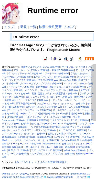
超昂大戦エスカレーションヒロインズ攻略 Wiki (60, 87)
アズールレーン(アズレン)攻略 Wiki (32, 70)
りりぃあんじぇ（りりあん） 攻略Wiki (43, 147)
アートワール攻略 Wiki (57, 73)
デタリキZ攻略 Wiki (48, 80)
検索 (42, 27)
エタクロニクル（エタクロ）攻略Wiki (69, 120)
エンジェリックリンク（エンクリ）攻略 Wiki (49, 97)
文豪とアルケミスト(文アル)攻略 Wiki (40, 67)
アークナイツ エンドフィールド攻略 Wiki (29, 110)
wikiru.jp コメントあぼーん (15, 173)
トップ (9, 27)
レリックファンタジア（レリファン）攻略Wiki (32, 130)
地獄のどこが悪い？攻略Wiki (62, 133)
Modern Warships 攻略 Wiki (57, 143)
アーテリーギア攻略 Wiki (21, 87)
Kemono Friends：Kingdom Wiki (34, 137)
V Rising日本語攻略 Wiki (70, 113)
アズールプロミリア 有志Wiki (46, 150)
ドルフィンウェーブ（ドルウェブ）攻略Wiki (48, 117)
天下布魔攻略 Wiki (25, 103)
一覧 (33, 27)
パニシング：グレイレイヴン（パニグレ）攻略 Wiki (52, 90)
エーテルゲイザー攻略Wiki (72, 130)
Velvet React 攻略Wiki (74, 150)
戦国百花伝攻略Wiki (37, 120)
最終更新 (55, 27)
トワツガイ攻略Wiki (39, 127)
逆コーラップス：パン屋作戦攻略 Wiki (36, 113)
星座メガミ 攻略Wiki (18, 150)
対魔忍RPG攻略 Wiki (62, 70)
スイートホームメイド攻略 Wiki (24, 143)
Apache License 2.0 (80, 173)
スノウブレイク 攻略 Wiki (67, 137)
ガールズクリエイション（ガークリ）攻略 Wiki (34, 140)
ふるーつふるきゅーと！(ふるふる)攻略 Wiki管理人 (40, 162)
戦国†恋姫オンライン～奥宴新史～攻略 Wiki (55, 93)
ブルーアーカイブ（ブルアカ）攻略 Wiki (41, 83)
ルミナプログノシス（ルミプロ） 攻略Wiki (52, 153)
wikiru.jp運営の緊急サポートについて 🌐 (69, 177)
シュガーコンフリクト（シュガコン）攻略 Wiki (61, 103)
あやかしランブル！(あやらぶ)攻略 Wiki (54, 77)
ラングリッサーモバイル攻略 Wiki (25, 73)
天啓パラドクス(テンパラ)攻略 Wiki (44, 107)
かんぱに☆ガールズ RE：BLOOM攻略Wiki (53, 123)
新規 (23, 27)
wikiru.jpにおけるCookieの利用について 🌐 (24, 177)
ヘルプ (69, 27)
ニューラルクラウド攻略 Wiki (33, 100)
